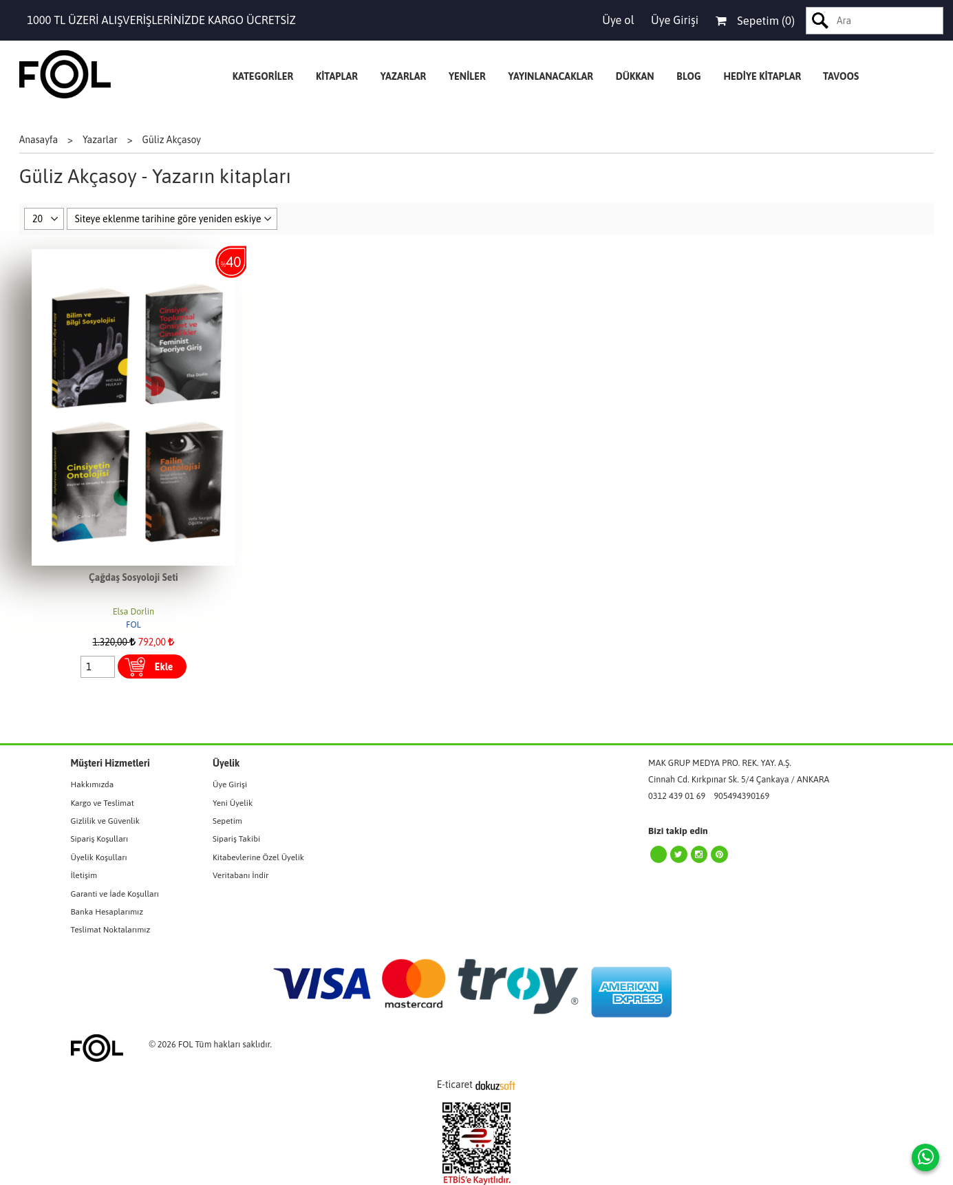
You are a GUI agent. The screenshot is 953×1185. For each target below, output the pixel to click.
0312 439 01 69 (676, 796)
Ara (820, 21)
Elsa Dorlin (133, 611)
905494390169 (741, 796)
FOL (133, 624)
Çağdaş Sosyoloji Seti (133, 577)
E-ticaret (455, 1084)
